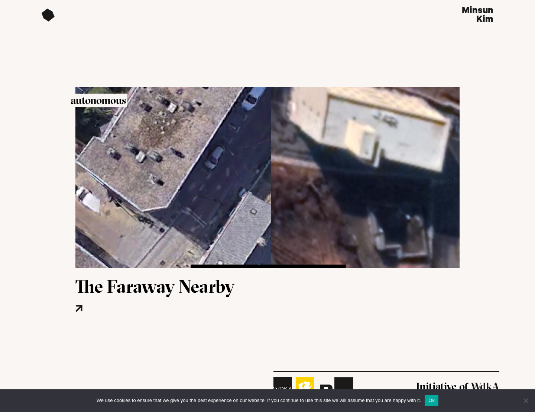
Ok (431, 400)
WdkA (485, 386)
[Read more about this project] (101, 319)
